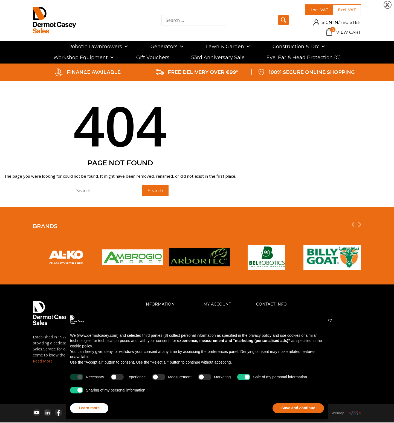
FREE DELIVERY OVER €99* (203, 73)
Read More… (44, 361)
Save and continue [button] (298, 408)
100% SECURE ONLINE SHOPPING (311, 73)
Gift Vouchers (152, 58)
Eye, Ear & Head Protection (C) (303, 58)
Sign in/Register (338, 23)
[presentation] (353, 225)
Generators (167, 47)
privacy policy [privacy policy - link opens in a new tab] (259, 335)
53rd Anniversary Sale (218, 58)
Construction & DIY (299, 47)
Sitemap (337, 413)
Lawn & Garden (228, 47)
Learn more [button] (89, 408)
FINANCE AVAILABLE (94, 73)
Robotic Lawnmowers (98, 47)
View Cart (343, 33)
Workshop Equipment (83, 58)
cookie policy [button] (81, 346)
